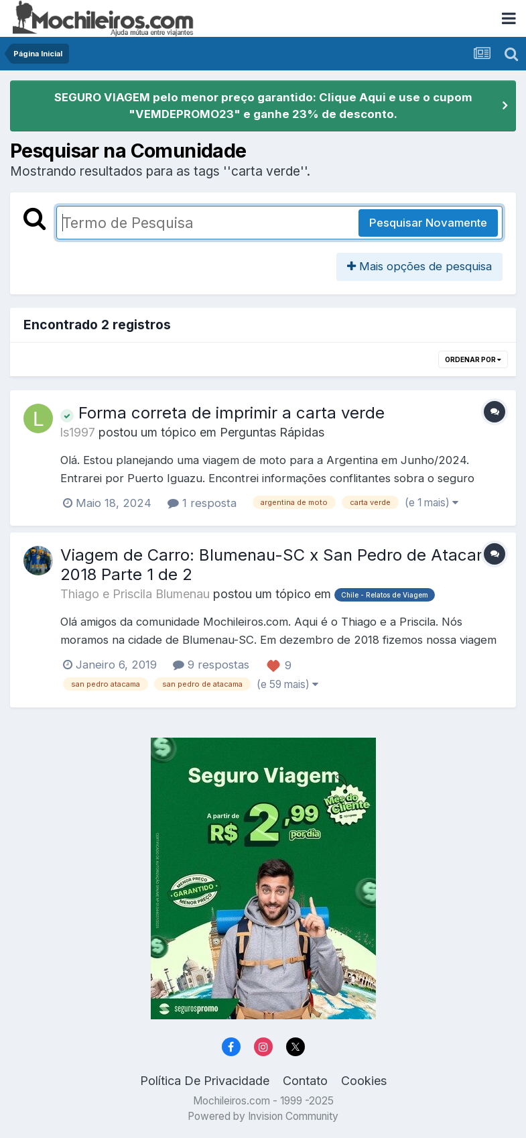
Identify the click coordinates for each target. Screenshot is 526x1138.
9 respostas (211, 664)
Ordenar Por (473, 359)
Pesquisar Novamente (428, 222)
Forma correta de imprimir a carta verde (222, 412)
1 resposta (202, 503)
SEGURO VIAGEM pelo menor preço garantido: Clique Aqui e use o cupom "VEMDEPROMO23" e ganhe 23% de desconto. (263, 106)
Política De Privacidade (204, 1081)
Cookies (364, 1081)
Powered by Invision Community (263, 1116)
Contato (305, 1081)
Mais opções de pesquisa (419, 266)
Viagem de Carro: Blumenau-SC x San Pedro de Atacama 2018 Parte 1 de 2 (280, 564)
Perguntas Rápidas (272, 432)
